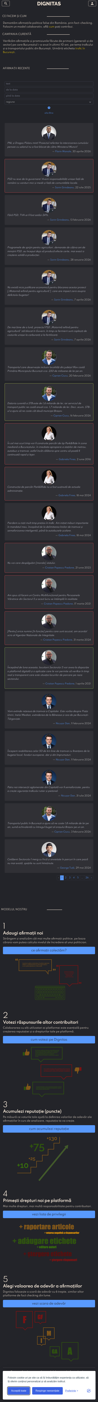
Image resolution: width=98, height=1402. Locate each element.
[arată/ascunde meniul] (6, 3)
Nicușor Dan (63, 723)
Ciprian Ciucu (60, 376)
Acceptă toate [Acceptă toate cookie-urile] (18, 1390)
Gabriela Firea (67, 459)
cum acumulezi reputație (49, 1129)
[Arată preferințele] (71, 1391)
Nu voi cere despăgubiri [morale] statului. (31, 563)
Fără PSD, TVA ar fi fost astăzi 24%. (28, 215)
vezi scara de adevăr (49, 1303)
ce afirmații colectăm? (49, 950)
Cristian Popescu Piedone (59, 568)
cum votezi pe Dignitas (49, 1039)
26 (87, 877)
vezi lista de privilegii (49, 1214)
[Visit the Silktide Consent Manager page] (89, 1391)
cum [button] (51, 26)
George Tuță (67, 868)
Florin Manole (63, 151)
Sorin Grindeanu (64, 187)
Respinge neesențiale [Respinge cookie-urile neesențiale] (47, 1390)
